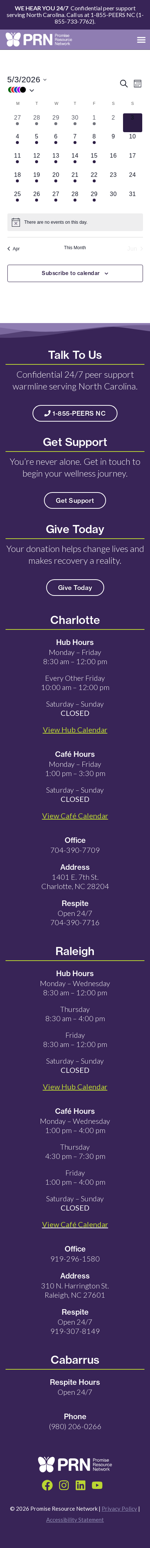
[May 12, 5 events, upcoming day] (36, 161)
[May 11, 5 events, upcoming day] (17, 161)
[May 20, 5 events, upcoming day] (55, 180)
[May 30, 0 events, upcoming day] (113, 199)
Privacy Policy (119, 1508)
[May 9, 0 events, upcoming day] (113, 141)
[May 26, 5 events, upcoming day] (36, 199)
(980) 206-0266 (75, 1426)
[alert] (75, 222)
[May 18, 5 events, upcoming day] (17, 180)
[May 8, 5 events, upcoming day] (94, 141)
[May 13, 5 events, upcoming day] (55, 161)
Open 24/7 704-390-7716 (75, 918)
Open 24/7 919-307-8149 (75, 1326)
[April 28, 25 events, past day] (36, 123)
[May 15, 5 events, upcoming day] (94, 161)
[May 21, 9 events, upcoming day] (75, 180)
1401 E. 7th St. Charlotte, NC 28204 (75, 881)
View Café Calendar (75, 1224)
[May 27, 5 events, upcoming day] (55, 199)
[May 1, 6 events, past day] (94, 123)
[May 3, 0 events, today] (132, 123)
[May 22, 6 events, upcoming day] (94, 180)
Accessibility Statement (75, 1519)
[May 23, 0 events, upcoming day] (113, 180)
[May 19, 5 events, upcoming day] (36, 180)
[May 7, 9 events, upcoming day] (75, 141)
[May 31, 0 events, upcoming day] (132, 199)
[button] (141, 39)
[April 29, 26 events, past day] (55, 123)
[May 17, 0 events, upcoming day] (132, 161)
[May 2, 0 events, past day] (113, 123)
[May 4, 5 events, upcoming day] (17, 141)
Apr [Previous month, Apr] (13, 248)
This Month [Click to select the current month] (75, 247)
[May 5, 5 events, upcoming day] (36, 141)
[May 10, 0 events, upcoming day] (132, 141)
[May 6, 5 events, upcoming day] (55, 141)
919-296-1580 (75, 1258)
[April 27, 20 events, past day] (17, 123)
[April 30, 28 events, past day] (75, 123)
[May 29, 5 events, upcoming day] (94, 199)
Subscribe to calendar (71, 273)
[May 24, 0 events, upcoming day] (132, 180)
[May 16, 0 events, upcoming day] (113, 161)
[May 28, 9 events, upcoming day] (75, 199)
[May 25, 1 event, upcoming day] (17, 199)
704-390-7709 (75, 849)
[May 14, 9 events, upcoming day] (75, 161)
